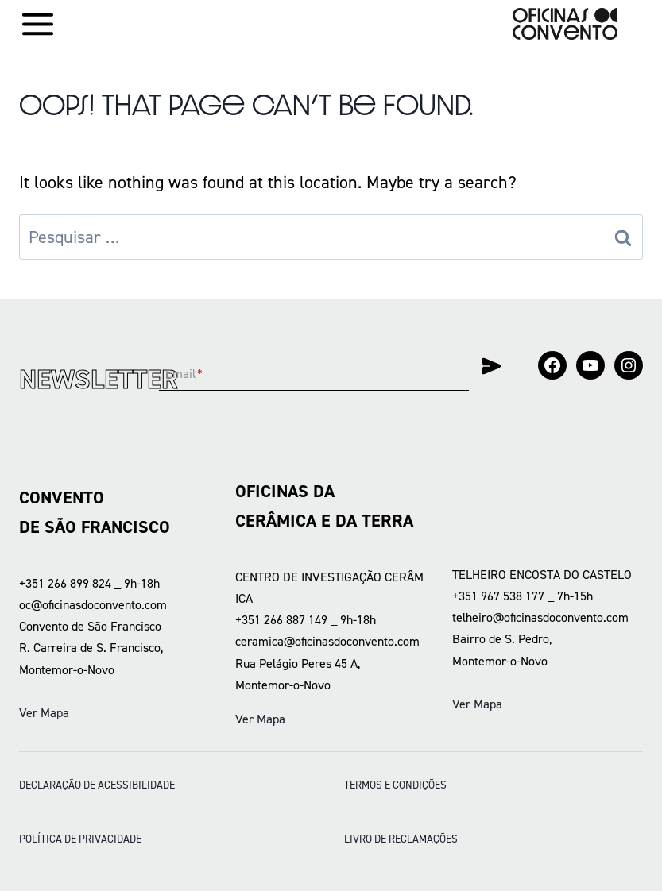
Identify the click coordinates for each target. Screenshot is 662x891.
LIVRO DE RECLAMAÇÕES (401, 838)
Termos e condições (395, 784)
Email (184, 374)
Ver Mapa (44, 712)
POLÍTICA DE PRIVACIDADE (80, 838)
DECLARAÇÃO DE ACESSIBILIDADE (97, 784)
